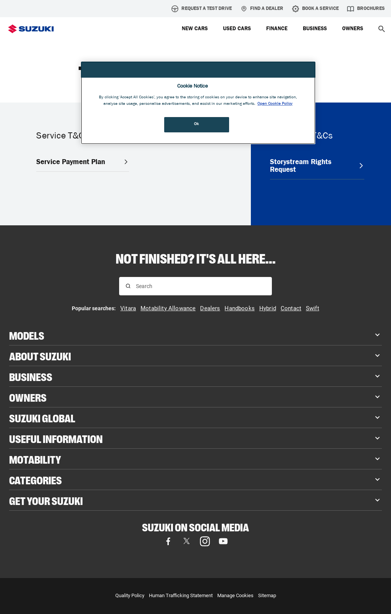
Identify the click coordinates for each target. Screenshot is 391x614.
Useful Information (56, 438)
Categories (35, 479)
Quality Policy (129, 595)
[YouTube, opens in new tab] (223, 541)
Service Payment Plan (82, 161)
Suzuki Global (42, 417)
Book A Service (315, 8)
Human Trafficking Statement (181, 595)
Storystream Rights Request (317, 165)
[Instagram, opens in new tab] (205, 541)
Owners (28, 396)
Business (30, 376)
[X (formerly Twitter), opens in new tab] (186, 541)
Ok (196, 124)
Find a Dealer (261, 8)
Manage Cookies (235, 595)
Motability (35, 458)
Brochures (366, 8)
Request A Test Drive (201, 8)
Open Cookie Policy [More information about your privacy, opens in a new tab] (274, 104)
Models (26, 334)
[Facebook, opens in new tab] (168, 541)
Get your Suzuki (46, 500)
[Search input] (200, 286)
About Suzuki (40, 355)
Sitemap (267, 595)
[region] (198, 103)
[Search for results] (128, 285)
